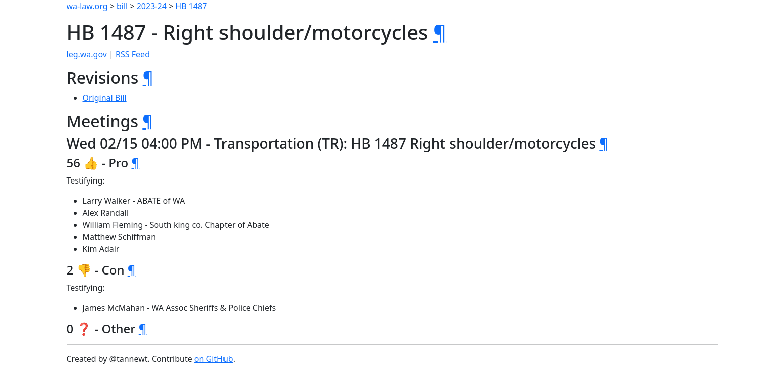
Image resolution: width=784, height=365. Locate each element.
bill (122, 6)
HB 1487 (191, 6)
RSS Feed (133, 54)
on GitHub (213, 358)
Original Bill (105, 97)
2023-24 (152, 6)
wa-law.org (87, 6)
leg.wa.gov (87, 54)
